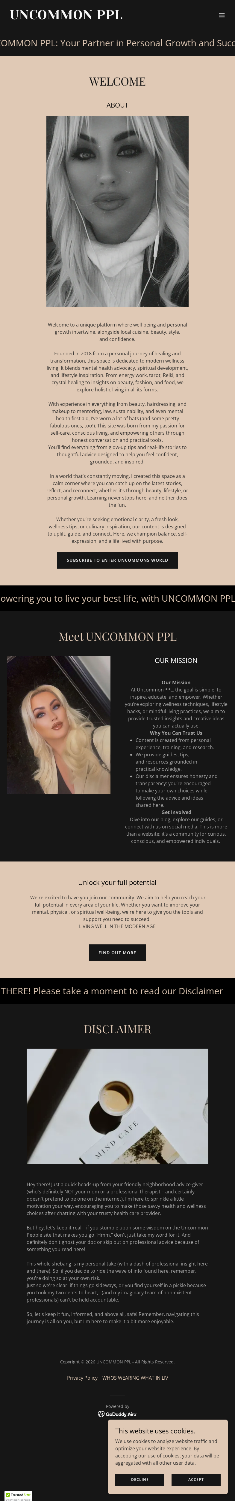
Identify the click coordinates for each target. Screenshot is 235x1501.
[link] (66, 17)
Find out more (117, 953)
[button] (222, 15)
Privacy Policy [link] (82, 1378)
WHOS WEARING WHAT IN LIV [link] (135, 1378)
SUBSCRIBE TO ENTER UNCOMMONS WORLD (117, 560)
